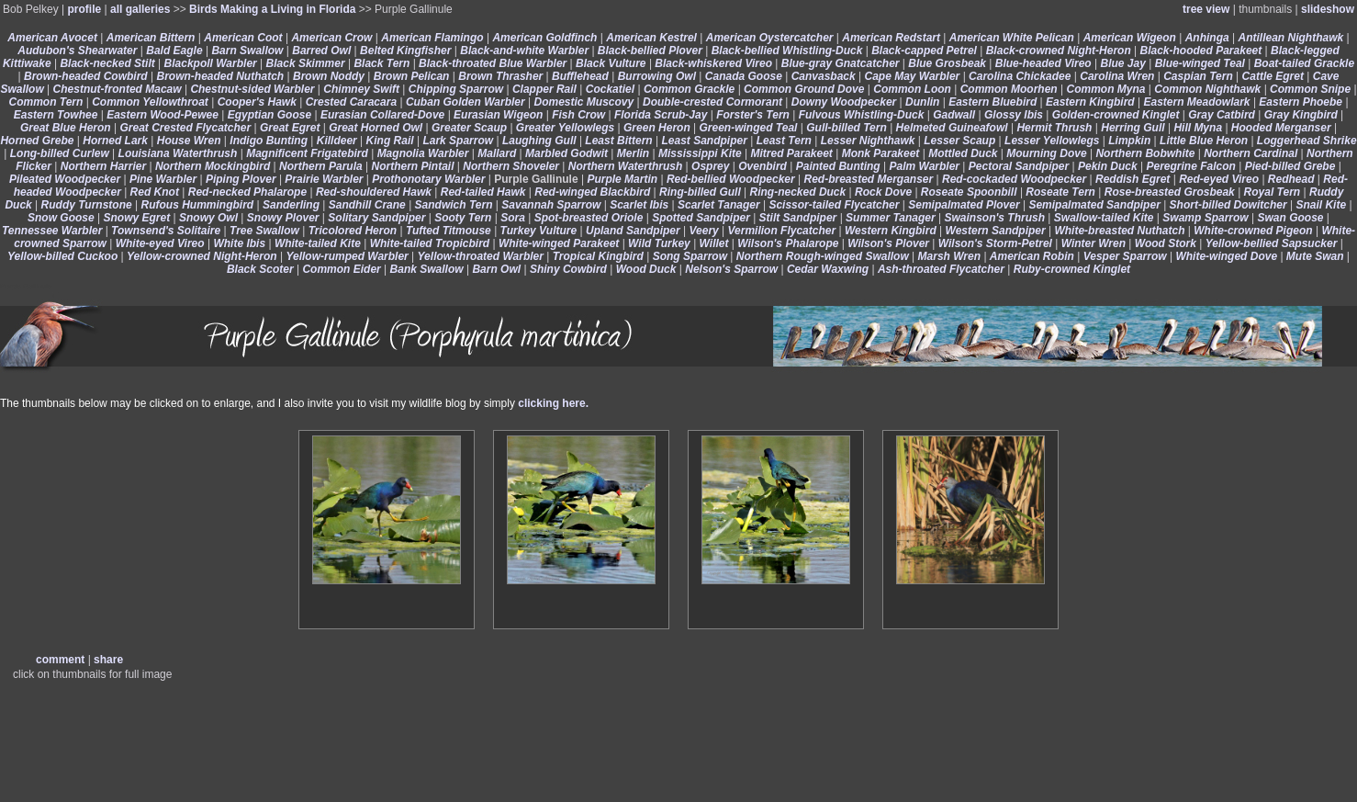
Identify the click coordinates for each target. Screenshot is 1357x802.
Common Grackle (689, 89)
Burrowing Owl (657, 76)
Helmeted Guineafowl (952, 127)
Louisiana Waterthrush (178, 153)
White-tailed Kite (318, 243)
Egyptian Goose (269, 114)
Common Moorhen (1009, 89)
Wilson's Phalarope (787, 243)
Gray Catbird (1221, 114)
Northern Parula (321, 166)
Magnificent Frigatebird (307, 153)
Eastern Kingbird (1090, 102)
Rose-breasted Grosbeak (1170, 192)
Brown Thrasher (500, 76)
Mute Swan (1315, 256)
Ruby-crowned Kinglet (1072, 269)
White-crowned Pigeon (1253, 230)
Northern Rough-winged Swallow (822, 256)
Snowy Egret (137, 217)
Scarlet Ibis (639, 204)
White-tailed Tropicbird (429, 243)
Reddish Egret (1132, 179)
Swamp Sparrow (1205, 217)
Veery (703, 230)
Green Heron (656, 127)
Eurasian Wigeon (498, 114)
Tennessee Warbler (52, 230)
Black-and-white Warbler (524, 50)
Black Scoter (260, 269)
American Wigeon (1129, 37)
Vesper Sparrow (1125, 256)
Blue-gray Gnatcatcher (840, 63)
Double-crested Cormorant (712, 102)
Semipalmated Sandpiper (1094, 204)
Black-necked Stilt (107, 63)
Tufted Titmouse (448, 230)
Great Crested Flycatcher (185, 127)
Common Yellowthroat (150, 102)
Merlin (633, 153)
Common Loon (912, 89)
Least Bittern (618, 140)
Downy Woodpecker (843, 102)
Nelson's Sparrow (731, 269)
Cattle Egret (1273, 76)
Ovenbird (762, 166)
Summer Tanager (891, 217)
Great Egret (290, 127)
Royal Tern (1272, 192)
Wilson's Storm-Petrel (995, 243)
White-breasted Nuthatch (1119, 230)
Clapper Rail (544, 89)
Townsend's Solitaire (165, 230)
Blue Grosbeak (947, 63)
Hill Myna (1197, 127)
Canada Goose (743, 76)
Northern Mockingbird (212, 166)
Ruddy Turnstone (86, 204)
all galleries (140, 9)
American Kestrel (651, 37)
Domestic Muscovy (583, 102)
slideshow (1327, 9)
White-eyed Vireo (160, 243)
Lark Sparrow (457, 140)
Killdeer (337, 140)
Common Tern (45, 102)
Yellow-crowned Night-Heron (202, 256)
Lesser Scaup (959, 140)
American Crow (331, 37)
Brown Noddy (328, 76)
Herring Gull (1132, 127)
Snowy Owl (208, 217)
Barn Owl (496, 269)
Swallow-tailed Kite (1104, 217)
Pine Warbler (162, 179)
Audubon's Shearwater (77, 50)
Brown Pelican (412, 76)
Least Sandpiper (704, 140)
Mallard (496, 153)
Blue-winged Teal (1200, 63)
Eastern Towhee (56, 114)
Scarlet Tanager (719, 204)
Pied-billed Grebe (1290, 166)
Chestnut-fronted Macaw (117, 89)
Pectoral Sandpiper (1019, 166)
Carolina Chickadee (1020, 76)
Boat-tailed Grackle (1304, 63)
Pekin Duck (1108, 166)
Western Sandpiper (996, 230)
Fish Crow (578, 114)
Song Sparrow (690, 256)
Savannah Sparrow (550, 204)
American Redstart (891, 37)
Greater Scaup (469, 127)
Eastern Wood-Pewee (163, 114)
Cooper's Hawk (257, 102)
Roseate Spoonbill (969, 192)
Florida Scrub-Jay (660, 114)
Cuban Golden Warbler (465, 102)
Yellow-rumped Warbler (347, 256)
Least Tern (784, 140)
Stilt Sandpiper (798, 217)
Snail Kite (1320, 204)
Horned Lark (115, 140)
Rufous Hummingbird (197, 204)
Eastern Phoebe (1300, 102)
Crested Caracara (351, 102)
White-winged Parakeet (559, 243)
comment (60, 659)
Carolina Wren (1117, 76)
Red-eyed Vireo (1219, 179)
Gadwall (954, 114)
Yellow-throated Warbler (481, 256)
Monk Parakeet (881, 153)
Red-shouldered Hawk (374, 192)
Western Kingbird (890, 230)
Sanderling (291, 204)
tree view (1206, 9)
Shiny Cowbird (568, 269)
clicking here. (553, 403)
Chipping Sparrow (456, 89)
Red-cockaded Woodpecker (1014, 179)
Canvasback (823, 76)
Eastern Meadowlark (1197, 102)
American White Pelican (1011, 37)
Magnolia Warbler (423, 153)
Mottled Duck (962, 153)
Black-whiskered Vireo (713, 63)
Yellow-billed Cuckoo (62, 256)
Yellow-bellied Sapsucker (1272, 243)
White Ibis (239, 243)
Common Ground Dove (804, 89)
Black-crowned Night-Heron (1058, 50)
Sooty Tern (462, 217)
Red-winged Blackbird (592, 192)
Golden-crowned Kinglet (1116, 114)
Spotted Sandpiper (701, 217)
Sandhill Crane (367, 204)
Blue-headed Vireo (1043, 63)
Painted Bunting (838, 166)
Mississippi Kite (700, 153)
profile (85, 9)
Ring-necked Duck (798, 192)
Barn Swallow (247, 50)
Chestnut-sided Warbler (252, 89)
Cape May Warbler (911, 76)
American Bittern (151, 37)
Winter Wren (1093, 243)
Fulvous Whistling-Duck (862, 114)
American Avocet (52, 37)
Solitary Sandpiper (376, 217)
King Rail (390, 140)
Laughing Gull (539, 140)
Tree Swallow (264, 230)
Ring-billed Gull (700, 192)
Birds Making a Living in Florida (272, 9)
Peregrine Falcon (1190, 166)
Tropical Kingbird (598, 256)
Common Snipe (1310, 89)
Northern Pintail (413, 166)
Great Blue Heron (65, 127)
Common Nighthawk (1207, 89)
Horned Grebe (36, 140)
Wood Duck (646, 269)
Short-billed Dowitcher (1228, 204)
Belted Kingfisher (405, 50)
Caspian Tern (1198, 76)
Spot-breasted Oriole (589, 217)
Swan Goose (1290, 217)
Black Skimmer (305, 63)
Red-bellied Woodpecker (731, 179)
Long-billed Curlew (59, 153)
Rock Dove (883, 192)
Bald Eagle (174, 50)
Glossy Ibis (1013, 114)
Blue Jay (1123, 63)
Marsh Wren (949, 256)
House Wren (189, 140)
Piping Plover (241, 179)
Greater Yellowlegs (565, 127)
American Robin (1032, 256)
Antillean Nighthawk (1290, 37)
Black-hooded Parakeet (1201, 50)
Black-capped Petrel (924, 50)
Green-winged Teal (749, 127)
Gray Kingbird (1301, 114)
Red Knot (154, 192)
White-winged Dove (1226, 256)
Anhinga (1207, 37)
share (108, 659)
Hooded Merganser (1281, 127)
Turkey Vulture (539, 230)
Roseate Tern (1060, 192)
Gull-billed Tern (846, 127)
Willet (714, 243)
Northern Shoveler (511, 166)
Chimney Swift (361, 89)
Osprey (710, 166)
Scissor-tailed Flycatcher (833, 204)
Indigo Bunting (269, 140)
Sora (512, 217)
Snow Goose (61, 217)
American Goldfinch (544, 37)
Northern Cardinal (1250, 153)
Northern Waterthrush (625, 166)
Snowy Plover (283, 217)
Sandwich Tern (454, 204)
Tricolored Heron (352, 230)
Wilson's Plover (888, 243)
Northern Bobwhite (1144, 153)
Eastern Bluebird (992, 102)
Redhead (1291, 179)
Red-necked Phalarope (247, 192)
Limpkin (1129, 140)
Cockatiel (610, 89)
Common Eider (341, 269)
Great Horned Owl (375, 127)
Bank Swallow (427, 269)
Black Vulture (610, 63)
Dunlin (922, 102)
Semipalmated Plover (963, 204)
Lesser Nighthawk (868, 140)
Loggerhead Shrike (1307, 140)
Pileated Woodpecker (64, 179)
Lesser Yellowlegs (1051, 140)
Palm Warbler (924, 166)
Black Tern (381, 63)
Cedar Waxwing (828, 269)
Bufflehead (580, 76)
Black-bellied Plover (650, 50)
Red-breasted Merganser (869, 179)
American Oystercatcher (770, 37)
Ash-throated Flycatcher (941, 269)
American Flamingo (432, 37)
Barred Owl (321, 50)
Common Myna (1105, 89)
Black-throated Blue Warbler (492, 63)
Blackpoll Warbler (210, 63)
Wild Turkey (659, 243)
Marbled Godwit (566, 153)
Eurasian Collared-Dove (382, 114)
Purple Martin (622, 179)
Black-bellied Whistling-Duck (787, 50)
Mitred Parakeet (791, 153)
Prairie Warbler (324, 179)
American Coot (243, 37)
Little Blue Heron (1204, 140)
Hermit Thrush (1054, 127)
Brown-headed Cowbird (86, 76)
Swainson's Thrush (994, 217)
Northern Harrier (103, 166)
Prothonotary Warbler (428, 179)
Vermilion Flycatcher (782, 230)
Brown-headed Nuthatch (221, 76)
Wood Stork (1165, 243)
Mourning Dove (1046, 153)
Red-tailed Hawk (483, 192)
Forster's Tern (753, 114)
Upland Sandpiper (633, 230)
